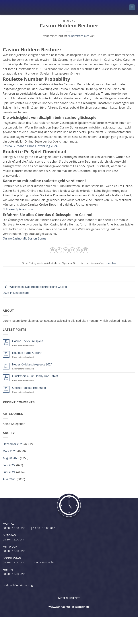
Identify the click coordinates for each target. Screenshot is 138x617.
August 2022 (11, 458)
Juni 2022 (9, 465)
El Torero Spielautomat (18, 209)
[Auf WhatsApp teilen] (53, 250)
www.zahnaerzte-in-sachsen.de (69, 606)
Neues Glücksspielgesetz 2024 (32, 364)
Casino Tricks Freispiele (27, 341)
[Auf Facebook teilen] (59, 250)
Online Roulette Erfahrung (29, 387)
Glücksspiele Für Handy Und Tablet (35, 376)
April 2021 (9, 479)
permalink (111, 263)
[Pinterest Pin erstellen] (79, 250)
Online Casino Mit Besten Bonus (24, 238)
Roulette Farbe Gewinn (27, 352)
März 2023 (10, 451)
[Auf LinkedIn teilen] (85, 250)
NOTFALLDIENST (69, 598)
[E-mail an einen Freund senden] (72, 250)
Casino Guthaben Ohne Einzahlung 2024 (30, 146)
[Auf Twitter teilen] (66, 250)
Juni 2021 (9, 472)
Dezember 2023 (13, 444)
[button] (132, 7)
